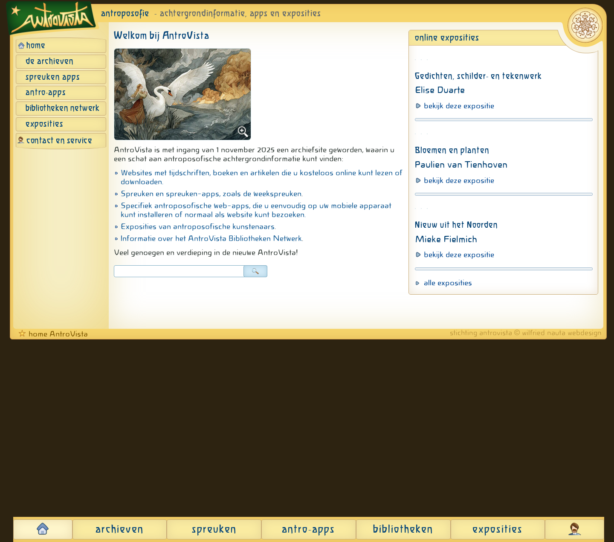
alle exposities (448, 485)
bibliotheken (403, 530)
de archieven (50, 62)
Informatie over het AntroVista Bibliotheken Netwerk (211, 238)
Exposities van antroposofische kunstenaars (198, 226)
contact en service (59, 141)
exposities (45, 124)
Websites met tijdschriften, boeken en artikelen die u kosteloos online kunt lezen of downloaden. (262, 177)
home (36, 46)
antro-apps (46, 93)
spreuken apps (53, 77)
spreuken (214, 530)
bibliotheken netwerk (62, 108)
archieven (120, 530)
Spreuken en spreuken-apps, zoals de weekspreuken (211, 193)
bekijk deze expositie (459, 220)
